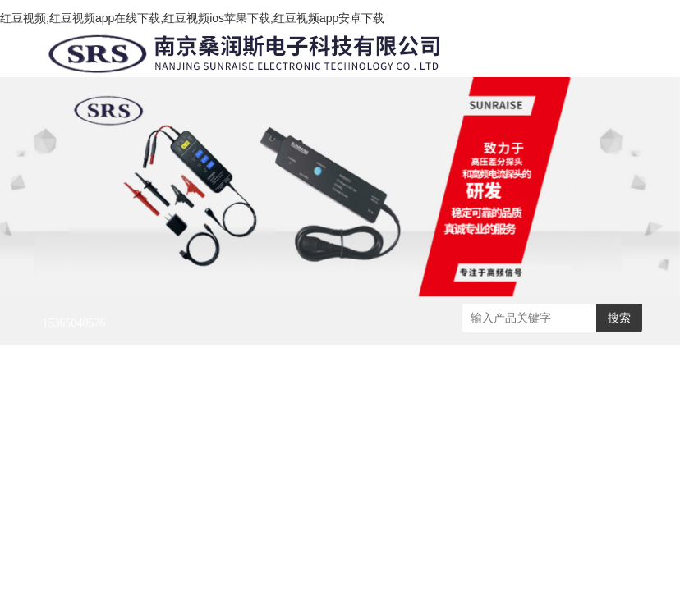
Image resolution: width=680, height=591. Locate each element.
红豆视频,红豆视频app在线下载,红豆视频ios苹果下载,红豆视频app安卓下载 (192, 18)
